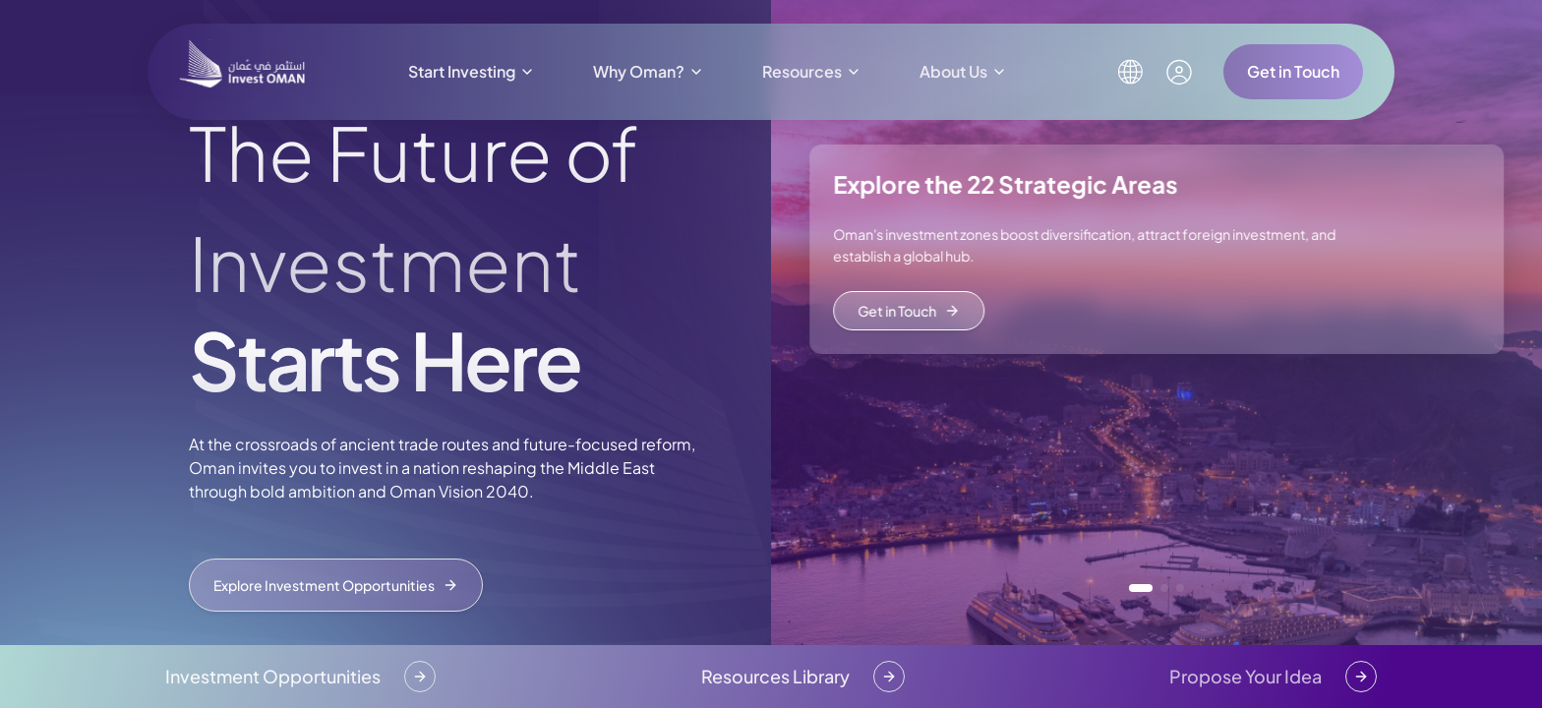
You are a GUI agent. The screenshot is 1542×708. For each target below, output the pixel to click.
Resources (811, 71)
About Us (963, 71)
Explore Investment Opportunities (335, 585)
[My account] (1179, 72)
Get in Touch (1293, 71)
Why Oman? (648, 71)
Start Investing (471, 71)
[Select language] (1130, 71)
